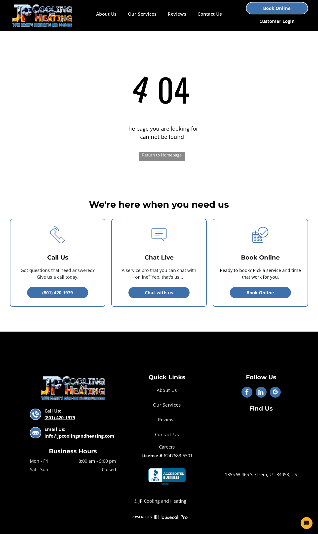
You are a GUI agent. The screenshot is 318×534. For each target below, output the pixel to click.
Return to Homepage (162, 155)
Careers (167, 447)
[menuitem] (107, 14)
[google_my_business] (275, 393)
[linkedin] (261, 393)
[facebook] (246, 393)
